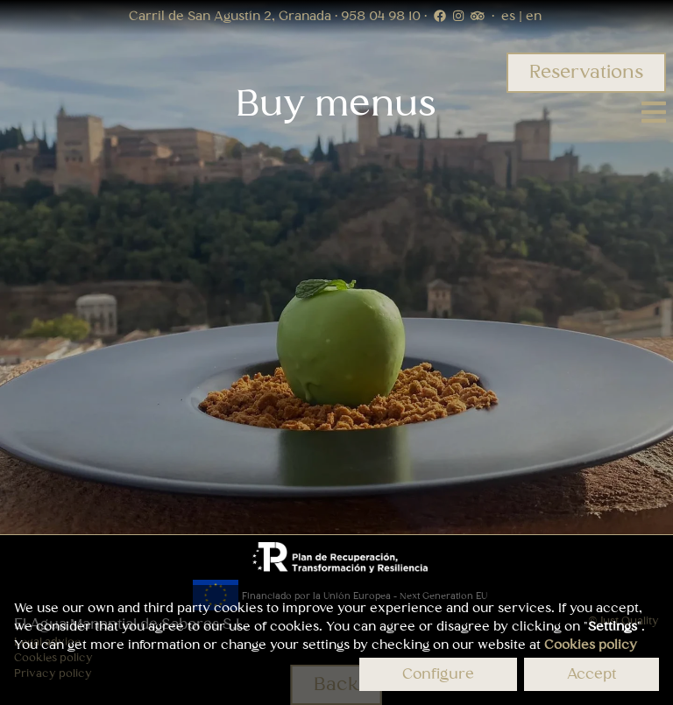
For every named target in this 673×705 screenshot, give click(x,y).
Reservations (586, 72)
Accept (591, 674)
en (532, 16)
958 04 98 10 (382, 16)
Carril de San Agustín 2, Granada (232, 16)
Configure (438, 674)
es (510, 16)
